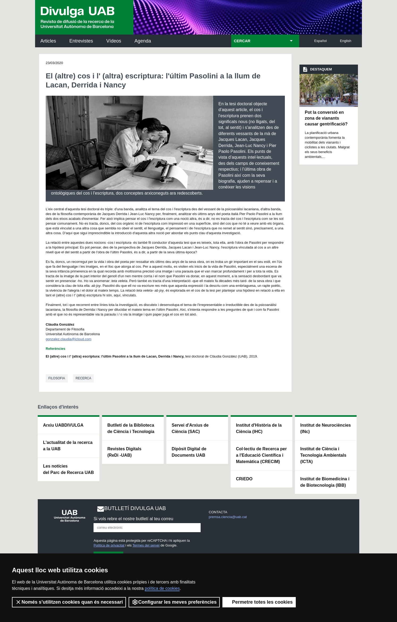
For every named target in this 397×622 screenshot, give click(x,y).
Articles (48, 41)
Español (320, 41)
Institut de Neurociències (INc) (325, 428)
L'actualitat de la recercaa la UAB (67, 445)
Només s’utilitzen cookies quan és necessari (69, 602)
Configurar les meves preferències (174, 602)
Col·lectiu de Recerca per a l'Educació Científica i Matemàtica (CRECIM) (261, 455)
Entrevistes (81, 41)
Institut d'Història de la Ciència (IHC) (259, 428)
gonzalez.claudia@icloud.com (68, 339)
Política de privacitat (109, 545)
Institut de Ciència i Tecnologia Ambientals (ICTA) (323, 455)
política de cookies (162, 588)
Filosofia (56, 378)
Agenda (142, 41)
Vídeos (113, 41)
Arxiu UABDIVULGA (63, 425)
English (345, 41)
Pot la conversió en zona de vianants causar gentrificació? (326, 118)
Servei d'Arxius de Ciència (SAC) (190, 428)
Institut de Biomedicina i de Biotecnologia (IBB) (324, 482)
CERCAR (242, 41)
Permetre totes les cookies (259, 602)
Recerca (83, 378)
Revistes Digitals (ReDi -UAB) (124, 452)
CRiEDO (244, 479)
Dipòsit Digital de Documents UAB (189, 452)
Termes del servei (146, 545)
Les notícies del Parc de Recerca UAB (68, 469)
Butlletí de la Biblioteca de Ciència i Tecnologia (130, 428)
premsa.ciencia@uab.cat (228, 517)
